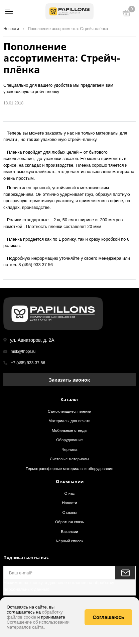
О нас (69, 493)
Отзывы (69, 512)
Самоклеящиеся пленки (69, 411)
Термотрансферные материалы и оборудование (69, 468)
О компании (70, 481)
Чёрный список (69, 541)
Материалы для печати (69, 420)
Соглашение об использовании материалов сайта (38, 625)
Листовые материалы (69, 459)
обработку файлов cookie (34, 615)
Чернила (69, 449)
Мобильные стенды (69, 430)
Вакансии (69, 531)
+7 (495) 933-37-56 (28, 363)
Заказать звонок (69, 380)
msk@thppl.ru (23, 351)
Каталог (69, 399)
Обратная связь (69, 522)
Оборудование (69, 439)
